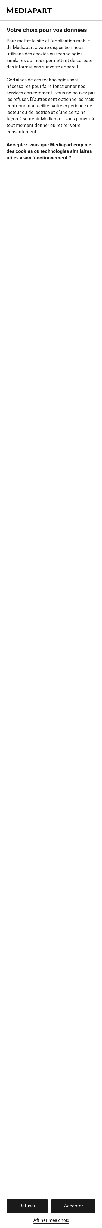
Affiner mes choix (51, 1220)
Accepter (73, 1206)
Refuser (27, 1206)
